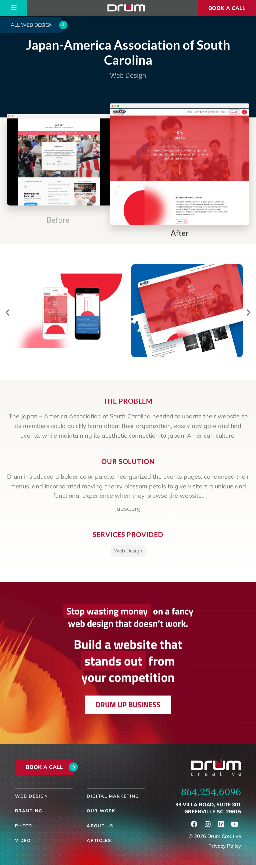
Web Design (128, 75)
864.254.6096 (211, 792)
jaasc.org (128, 508)
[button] (7, 312)
